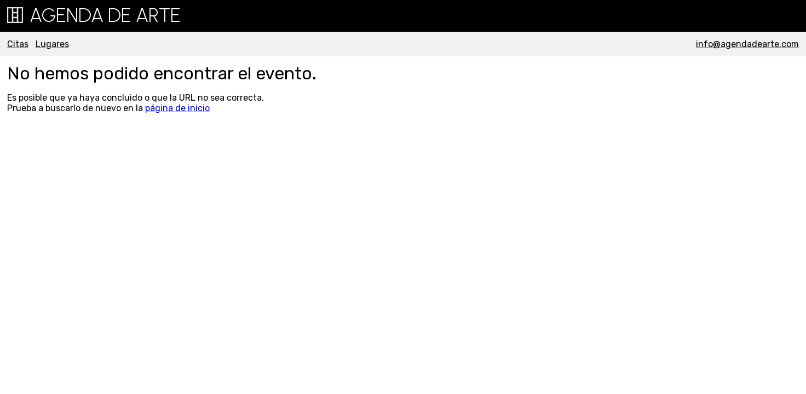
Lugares (52, 44)
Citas (17, 44)
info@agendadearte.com (747, 44)
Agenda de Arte (94, 15)
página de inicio (177, 108)
